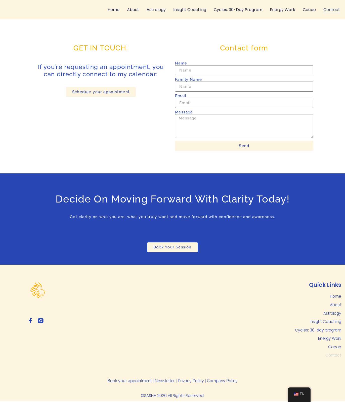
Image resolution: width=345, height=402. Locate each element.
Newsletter (165, 381)
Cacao (309, 10)
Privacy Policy (191, 381)
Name (181, 63)
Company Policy (222, 381)
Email (180, 96)
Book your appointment (129, 381)
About (133, 10)
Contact (331, 10)
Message (184, 112)
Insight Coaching (189, 10)
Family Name (188, 80)
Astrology (156, 10)
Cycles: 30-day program (238, 10)
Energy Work (282, 10)
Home (113, 10)
